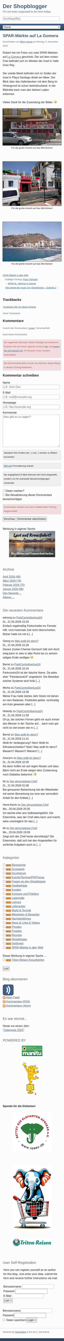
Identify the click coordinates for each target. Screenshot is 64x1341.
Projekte (17, 931)
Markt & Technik (21, 910)
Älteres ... (8, 597)
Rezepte (17, 935)
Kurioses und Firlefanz (25, 893)
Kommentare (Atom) (18, 1005)
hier (46, 346)
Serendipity (20, 1332)
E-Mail (6, 392)
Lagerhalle (18, 898)
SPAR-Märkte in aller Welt (15, 275)
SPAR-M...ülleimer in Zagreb (22, 283)
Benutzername (12, 1286)
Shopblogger (19, 939)
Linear (31, 328)
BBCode (8, 466)
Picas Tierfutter (30, 279)
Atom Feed (12, 997)
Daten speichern (16, 1320)
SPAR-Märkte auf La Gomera (30, 35)
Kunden (16, 889)
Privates (17, 926)
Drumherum (19, 873)
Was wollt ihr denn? (26, 641)
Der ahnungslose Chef (23, 781)
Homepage (9, 402)
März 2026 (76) (12, 580)
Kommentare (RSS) (18, 1001)
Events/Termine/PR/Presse (28, 877)
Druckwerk (18, 869)
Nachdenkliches (21, 918)
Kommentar (10, 412)
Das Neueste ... (12, 593)
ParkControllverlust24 (29, 617)
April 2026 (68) (12, 576)
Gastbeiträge (19, 885)
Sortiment (17, 943)
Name (6, 382)
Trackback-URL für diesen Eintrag (19, 307)
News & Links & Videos (26, 922)
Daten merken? (15, 490)
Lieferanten (18, 906)
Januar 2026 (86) (13, 589)
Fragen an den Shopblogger (29, 881)
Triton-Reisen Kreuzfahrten (28, 959)
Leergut (16, 902)
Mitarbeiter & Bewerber (26, 914)
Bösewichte (19, 864)
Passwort (9, 1291)
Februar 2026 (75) (14, 584)
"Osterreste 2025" (13, 1030)
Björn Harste (26, 41)
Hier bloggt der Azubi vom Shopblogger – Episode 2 (30, 287)
